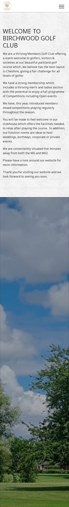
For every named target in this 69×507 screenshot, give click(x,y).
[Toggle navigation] (61, 6)
